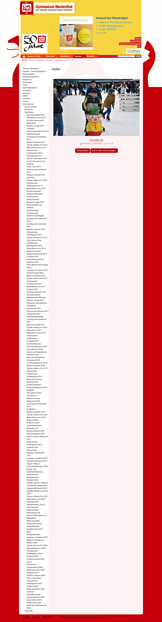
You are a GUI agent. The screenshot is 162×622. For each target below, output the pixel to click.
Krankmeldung (135, 41)
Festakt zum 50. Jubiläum (37, 483)
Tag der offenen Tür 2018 (37, 327)
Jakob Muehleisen (34, 426)
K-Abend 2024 (32, 556)
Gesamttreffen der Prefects (34, 206)
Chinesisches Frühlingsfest (32, 337)
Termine (138, 38)
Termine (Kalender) (30, 69)
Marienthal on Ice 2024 (36, 548)
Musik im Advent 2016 (36, 276)
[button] (43, 57)
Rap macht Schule (34, 379)
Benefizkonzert (33, 477)
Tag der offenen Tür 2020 (37, 415)
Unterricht (50, 56)
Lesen (29, 562)
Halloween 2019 (33, 401)
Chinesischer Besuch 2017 (37, 311)
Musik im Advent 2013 (36, 142)
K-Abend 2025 (32, 586)
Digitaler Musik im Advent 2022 (37, 492)
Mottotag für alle (33, 513)
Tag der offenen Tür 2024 (37, 545)
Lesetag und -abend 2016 (37, 270)
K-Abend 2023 (32, 510)
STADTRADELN (33, 526)
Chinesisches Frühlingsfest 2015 (34, 184)
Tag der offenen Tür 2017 (37, 278)
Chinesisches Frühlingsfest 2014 (34, 151)
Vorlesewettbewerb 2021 (37, 461)
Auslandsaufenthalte (35, 317)
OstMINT (30, 390)
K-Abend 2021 (32, 447)
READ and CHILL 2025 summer (36, 590)
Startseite (24, 60)
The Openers (32, 396)
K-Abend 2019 (32, 382)
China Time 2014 (34, 167)
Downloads (27, 82)
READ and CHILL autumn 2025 (37, 606)
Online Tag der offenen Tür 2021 (37, 438)
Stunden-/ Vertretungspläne (34, 71)
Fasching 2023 (33, 502)
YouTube (26, 99)
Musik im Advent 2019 (36, 412)
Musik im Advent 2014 (36, 175)
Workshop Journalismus (37, 303)
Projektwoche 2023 (35, 529)
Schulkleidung (32, 210)
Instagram (27, 90)
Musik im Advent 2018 (36, 366)
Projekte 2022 (32, 480)
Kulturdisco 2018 (34, 330)
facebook (26, 93)
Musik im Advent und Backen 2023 (35, 541)
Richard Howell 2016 (35, 273)
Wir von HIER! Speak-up (36, 515)
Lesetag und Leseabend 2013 (36, 138)
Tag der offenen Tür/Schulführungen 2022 (37, 465)
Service (78, 56)
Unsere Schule (34, 56)
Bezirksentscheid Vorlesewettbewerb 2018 (37, 345)
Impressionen (40, 60)
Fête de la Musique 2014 (37, 158)
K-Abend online (33, 423)
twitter (25, 96)
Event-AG (30, 178)
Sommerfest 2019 (34, 393)
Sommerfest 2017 (34, 308)
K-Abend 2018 (32, 341)
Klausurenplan (28, 74)
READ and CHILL (33, 521)
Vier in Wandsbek (34, 578)
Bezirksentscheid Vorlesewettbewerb (35, 192)
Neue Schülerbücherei (36, 357)
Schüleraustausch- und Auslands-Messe (36, 293)
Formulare (27, 80)
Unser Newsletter (30, 88)
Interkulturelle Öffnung (36, 297)
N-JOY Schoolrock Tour (36, 161)
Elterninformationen (31, 77)
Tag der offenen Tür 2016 (37, 238)
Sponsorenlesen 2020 (36, 431)
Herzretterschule (33, 595)
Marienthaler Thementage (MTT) (37, 266)
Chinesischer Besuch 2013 (37, 131)
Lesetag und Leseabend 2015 (36, 220)
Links (25, 85)
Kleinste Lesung (33, 398)
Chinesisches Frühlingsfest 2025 (34, 582)
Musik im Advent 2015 (36, 229)
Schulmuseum (32, 213)
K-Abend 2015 (32, 197)
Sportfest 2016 (33, 262)
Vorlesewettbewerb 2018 (37, 363)
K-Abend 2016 (32, 257)
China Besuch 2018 (35, 349)
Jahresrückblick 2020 (35, 434)
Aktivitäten (65, 56)
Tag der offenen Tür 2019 (37, 368)
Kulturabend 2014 (34, 156)
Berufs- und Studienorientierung (35, 470)
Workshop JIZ (32, 428)
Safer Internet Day (34, 240)
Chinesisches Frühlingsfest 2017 (34, 282)
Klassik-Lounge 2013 (35, 126)
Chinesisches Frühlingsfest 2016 (34, 233)
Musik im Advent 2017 (36, 325)
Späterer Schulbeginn (35, 216)
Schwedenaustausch (35, 259)
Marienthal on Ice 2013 (36, 118)
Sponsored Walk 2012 (36, 115)
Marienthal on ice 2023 (36, 499)
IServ (139, 46)
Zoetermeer (31, 564)
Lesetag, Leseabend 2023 (37, 537)
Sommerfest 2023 (34, 524)
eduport (138, 50)
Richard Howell (33, 199)
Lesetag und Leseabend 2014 (36, 170)
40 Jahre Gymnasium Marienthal (35, 121)
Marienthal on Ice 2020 (36, 417)
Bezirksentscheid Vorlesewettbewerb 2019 (37, 386)
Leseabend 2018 (33, 360)
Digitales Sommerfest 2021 (35, 454)
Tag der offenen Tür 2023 (37, 496)
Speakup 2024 (32, 573)
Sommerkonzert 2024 (36, 570)
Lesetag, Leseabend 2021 (37, 458)
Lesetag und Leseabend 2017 (36, 320)
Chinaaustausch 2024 (35, 559)
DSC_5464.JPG (96, 140)
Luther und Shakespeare (37, 352)
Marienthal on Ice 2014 (36, 148)
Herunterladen (82, 151)
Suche (138, 56)
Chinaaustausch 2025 (35, 597)
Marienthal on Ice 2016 (61, 60)
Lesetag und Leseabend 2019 (36, 405)
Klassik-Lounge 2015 (35, 202)
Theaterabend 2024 (35, 567)
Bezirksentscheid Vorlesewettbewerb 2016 (37, 252)
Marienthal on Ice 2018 (36, 333)
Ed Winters (31, 409)
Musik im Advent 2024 (36, 575)
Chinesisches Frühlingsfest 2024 (34, 552)
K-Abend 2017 (32, 289)
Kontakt (90, 56)
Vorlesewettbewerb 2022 (37, 488)
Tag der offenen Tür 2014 (37, 145)
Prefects (30, 164)
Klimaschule (32, 371)
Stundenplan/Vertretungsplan (130, 44)
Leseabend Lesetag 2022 (37, 486)
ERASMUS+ (31, 518)
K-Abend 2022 (32, 475)
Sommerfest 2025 (34, 600)
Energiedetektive (33, 534)
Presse (25, 101)
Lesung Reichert (33, 314)
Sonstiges (29, 611)
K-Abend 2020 (32, 420)
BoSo (29, 532)
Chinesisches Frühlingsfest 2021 (34, 443)
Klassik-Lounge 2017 (35, 300)
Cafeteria (30, 129)
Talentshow (31, 306)
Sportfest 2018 (33, 355)
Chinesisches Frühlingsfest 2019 (34, 375)
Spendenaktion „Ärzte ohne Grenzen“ (36, 506)
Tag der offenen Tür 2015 (37, 180)
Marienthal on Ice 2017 (36, 287)
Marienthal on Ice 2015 (36, 188)
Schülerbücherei (33, 134)
